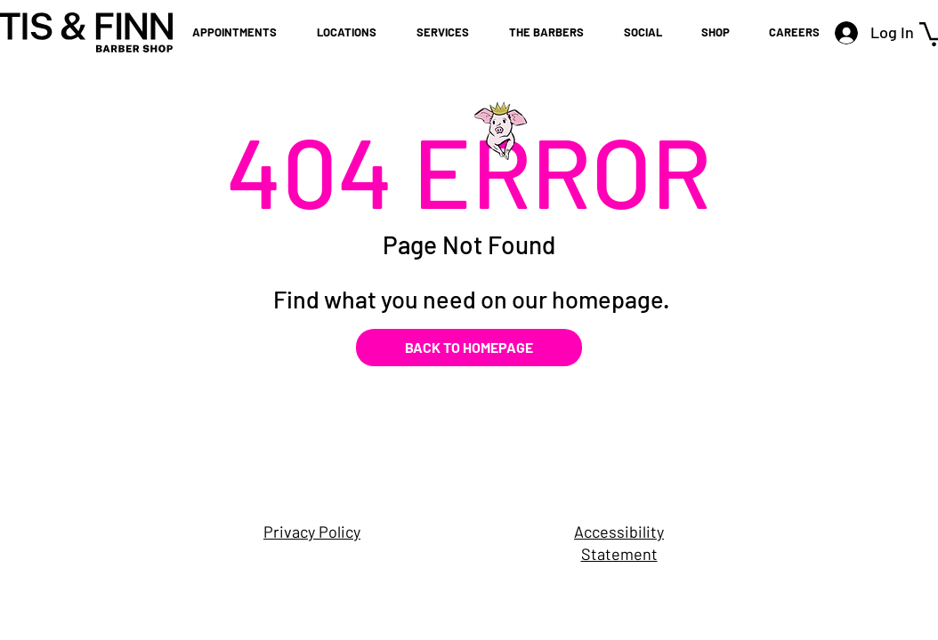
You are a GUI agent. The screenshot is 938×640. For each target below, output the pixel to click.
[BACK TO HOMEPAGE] (469, 347)
